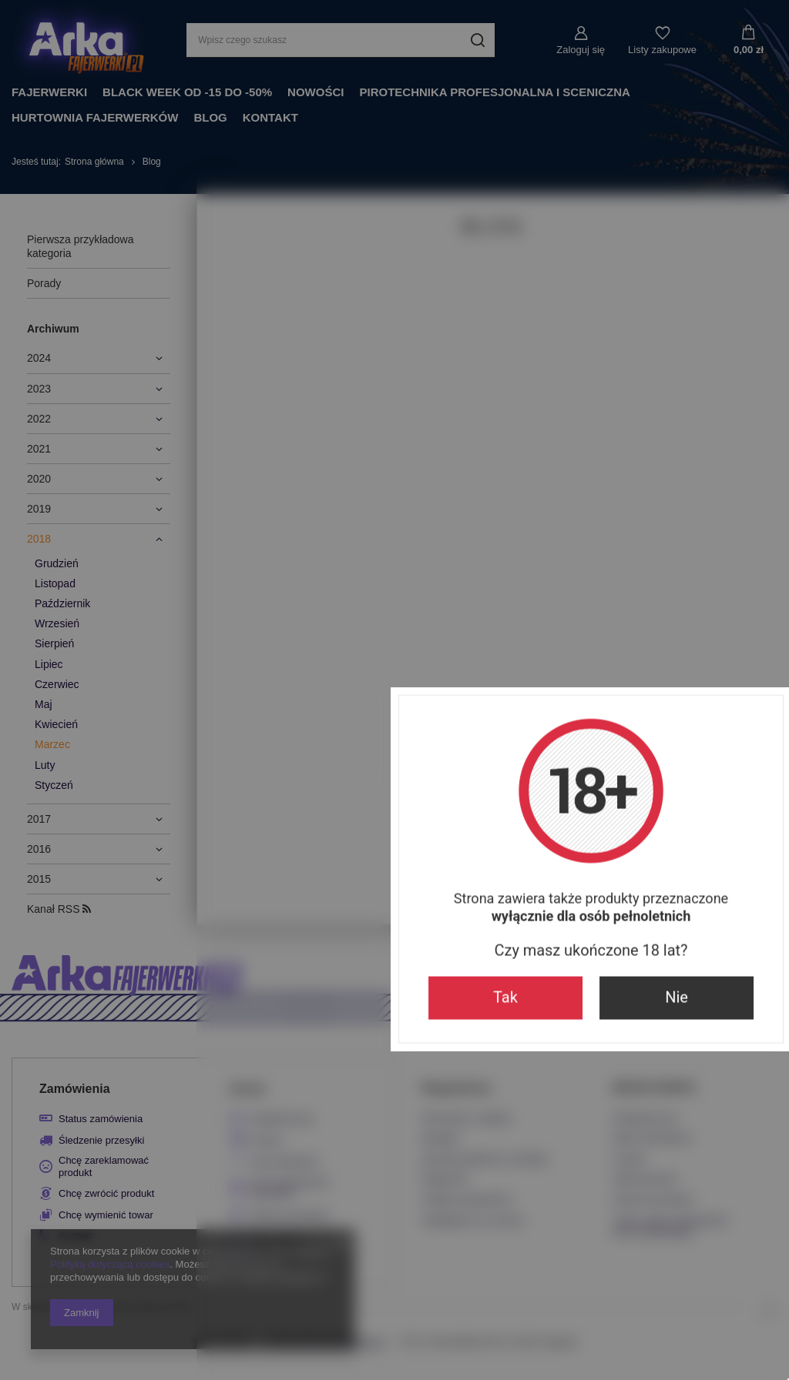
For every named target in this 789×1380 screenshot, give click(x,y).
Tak (309, 821)
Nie (480, 821)
